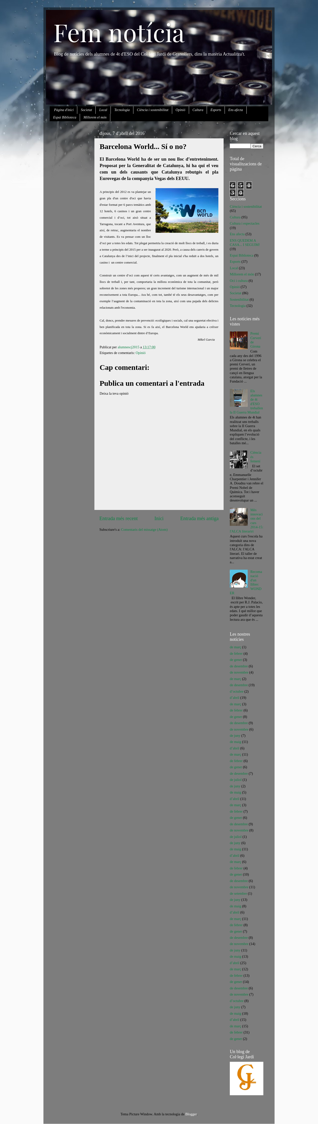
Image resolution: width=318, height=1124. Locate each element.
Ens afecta (235, 110)
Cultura (198, 110)
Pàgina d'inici (64, 110)
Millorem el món (95, 117)
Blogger (191, 1114)
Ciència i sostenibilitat (152, 110)
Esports (215, 110)
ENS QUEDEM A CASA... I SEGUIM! (245, 242)
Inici (159, 518)
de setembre (238, 893)
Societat (86, 110)
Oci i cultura (239, 281)
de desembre (239, 666)
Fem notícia (119, 31)
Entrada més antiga (199, 518)
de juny (235, 736)
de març (235, 647)
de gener (236, 660)
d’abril (234, 698)
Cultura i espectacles (244, 223)
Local (103, 110)
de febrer (236, 653)
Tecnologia (122, 110)
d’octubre (236, 691)
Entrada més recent (118, 518)
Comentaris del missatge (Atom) (144, 530)
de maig (235, 742)
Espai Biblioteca (64, 117)
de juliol (236, 780)
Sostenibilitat (239, 299)
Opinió (180, 110)
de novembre (239, 672)
